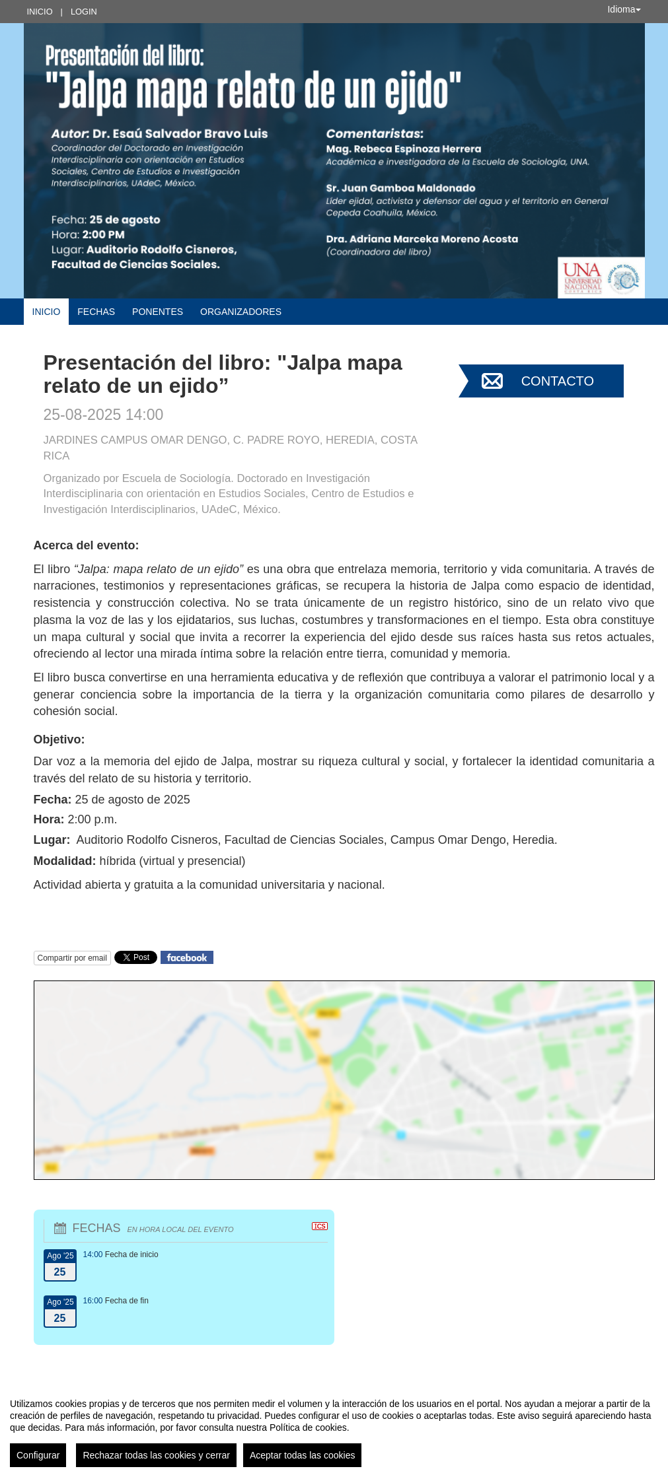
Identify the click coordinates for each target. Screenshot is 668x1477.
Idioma (623, 9)
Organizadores (240, 311)
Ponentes (157, 311)
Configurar (38, 1455)
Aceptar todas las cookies (302, 1455)
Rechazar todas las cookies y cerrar (156, 1455)
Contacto (557, 381)
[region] (334, 1427)
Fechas (96, 311)
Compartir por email (72, 958)
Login (84, 12)
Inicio (40, 12)
